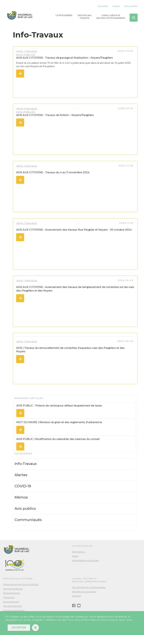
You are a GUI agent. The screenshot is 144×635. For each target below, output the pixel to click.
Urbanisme (9, 597)
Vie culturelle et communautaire (89, 587)
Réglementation (11, 593)
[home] (20, 15)
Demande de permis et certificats (21, 584)
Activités (76, 596)
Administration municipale (85, 560)
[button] (64, 17)
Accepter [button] (19, 627)
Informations (78, 551)
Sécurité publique (12, 606)
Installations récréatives (84, 591)
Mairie (75, 556)
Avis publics (25, 54)
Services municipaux (14, 610)
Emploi (116, 6)
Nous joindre (131, 6)
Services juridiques (13, 588)
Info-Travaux (26, 51)
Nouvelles (103, 6)
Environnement (11, 601)
